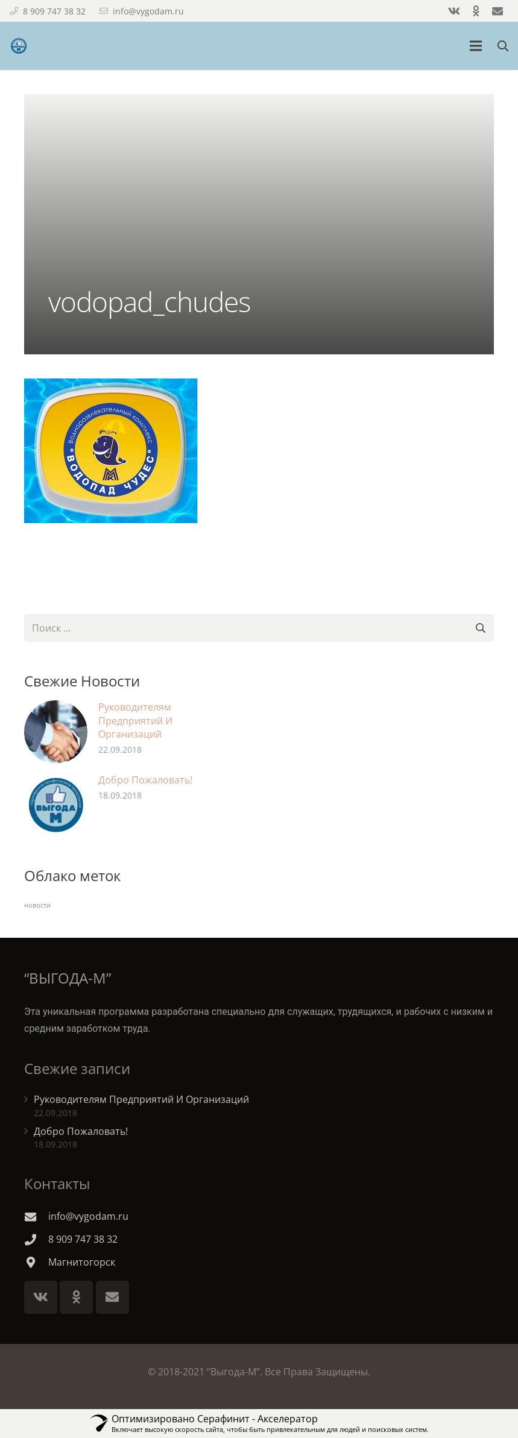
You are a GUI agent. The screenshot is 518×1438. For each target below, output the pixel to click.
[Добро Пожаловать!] (55, 805)
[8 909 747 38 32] (36, 1239)
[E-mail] (112, 1297)
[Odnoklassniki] (76, 1297)
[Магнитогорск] (36, 1262)
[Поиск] (480, 628)
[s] (259, 628)
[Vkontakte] (40, 1297)
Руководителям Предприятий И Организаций (135, 720)
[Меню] (476, 46)
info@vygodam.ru (148, 11)
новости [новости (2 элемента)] (37, 905)
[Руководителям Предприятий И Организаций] (55, 732)
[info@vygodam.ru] (36, 1216)
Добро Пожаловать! (145, 780)
